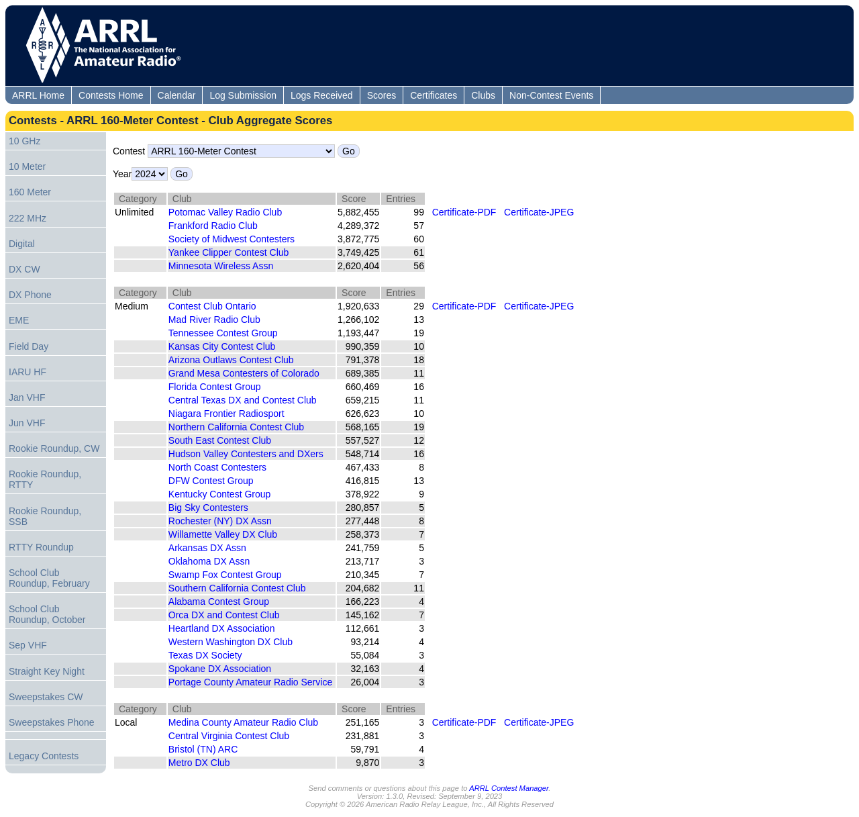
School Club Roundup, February (49, 578)
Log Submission (242, 95)
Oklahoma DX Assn (210, 561)
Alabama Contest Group (220, 601)
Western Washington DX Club (231, 641)
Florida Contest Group (216, 386)
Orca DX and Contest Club (225, 615)
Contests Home (111, 95)
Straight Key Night (47, 671)
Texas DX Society (206, 655)
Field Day (28, 346)
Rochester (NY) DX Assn (221, 521)
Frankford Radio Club (214, 225)
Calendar (177, 95)
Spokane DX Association (221, 668)
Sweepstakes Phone (52, 722)
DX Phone (30, 294)
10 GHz (24, 141)
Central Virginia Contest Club (230, 735)
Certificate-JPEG (539, 212)
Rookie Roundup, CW (54, 448)
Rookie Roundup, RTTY (45, 479)
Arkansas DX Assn (208, 547)
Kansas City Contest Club (223, 346)
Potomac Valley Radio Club (226, 212)
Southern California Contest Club (238, 588)
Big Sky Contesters (209, 507)
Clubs (483, 95)
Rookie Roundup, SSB (45, 516)
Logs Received (322, 95)
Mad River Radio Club (215, 319)
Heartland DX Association (223, 628)
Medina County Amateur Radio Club (244, 722)
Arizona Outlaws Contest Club (232, 359)
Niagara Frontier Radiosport (227, 413)
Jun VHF (27, 423)
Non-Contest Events (551, 95)
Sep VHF (28, 645)
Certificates (433, 95)
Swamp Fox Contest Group (226, 574)
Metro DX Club (200, 762)
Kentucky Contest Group (220, 494)
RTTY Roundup (41, 547)
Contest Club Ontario (213, 306)
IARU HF (27, 372)
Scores (382, 95)
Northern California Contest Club (237, 427)
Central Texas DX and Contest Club (243, 400)
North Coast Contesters (218, 467)
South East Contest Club (221, 440)
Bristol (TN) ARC (204, 749)
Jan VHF (27, 397)
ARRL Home (38, 95)
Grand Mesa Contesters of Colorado (245, 373)
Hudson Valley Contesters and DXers (247, 453)
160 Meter (30, 192)
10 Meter (27, 166)
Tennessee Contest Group (224, 333)
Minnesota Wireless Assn (222, 265)
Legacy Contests (44, 756)
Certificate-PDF (464, 212)
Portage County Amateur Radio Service (251, 682)
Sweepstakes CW (46, 696)
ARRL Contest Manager (508, 788)
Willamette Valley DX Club (224, 534)
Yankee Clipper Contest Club (229, 252)
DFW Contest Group (212, 480)
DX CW (24, 269)
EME (19, 320)
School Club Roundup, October (47, 614)
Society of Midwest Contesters (232, 239)
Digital (22, 243)
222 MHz (27, 218)
